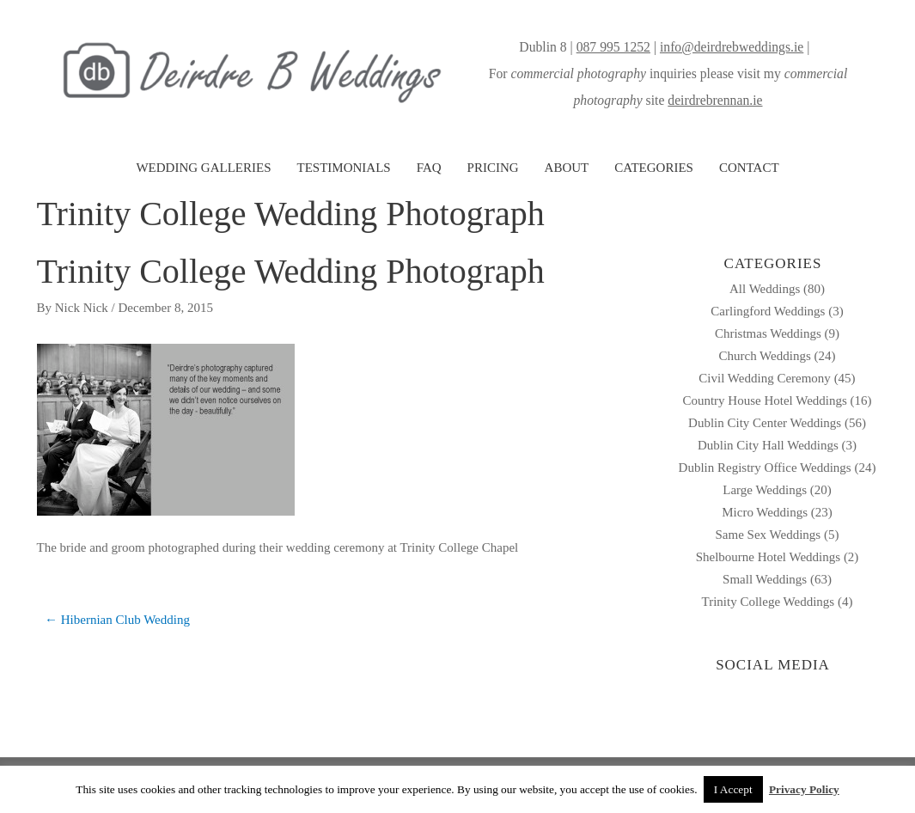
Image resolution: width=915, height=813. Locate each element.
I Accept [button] (733, 789)
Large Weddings (765, 490)
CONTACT (749, 167)
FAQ (429, 167)
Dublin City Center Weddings (764, 423)
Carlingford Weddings (768, 311)
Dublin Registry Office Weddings (765, 467)
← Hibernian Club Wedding (117, 620)
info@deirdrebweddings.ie (731, 47)
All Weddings (764, 289)
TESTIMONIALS (343, 167)
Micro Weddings (765, 512)
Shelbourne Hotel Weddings (768, 557)
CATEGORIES (653, 167)
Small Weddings (765, 579)
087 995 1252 (613, 47)
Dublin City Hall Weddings (768, 445)
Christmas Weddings (768, 333)
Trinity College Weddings (768, 601)
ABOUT (567, 167)
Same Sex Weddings (768, 534)
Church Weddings (764, 356)
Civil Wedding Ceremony (764, 378)
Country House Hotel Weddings (764, 400)
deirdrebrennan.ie (715, 100)
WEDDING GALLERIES (203, 167)
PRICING (493, 167)
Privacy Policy (804, 789)
